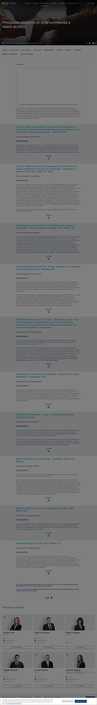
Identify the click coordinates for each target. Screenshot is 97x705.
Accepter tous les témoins (81, 701)
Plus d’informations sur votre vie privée (13, 703)
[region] (48, 701)
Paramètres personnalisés (68, 701)
